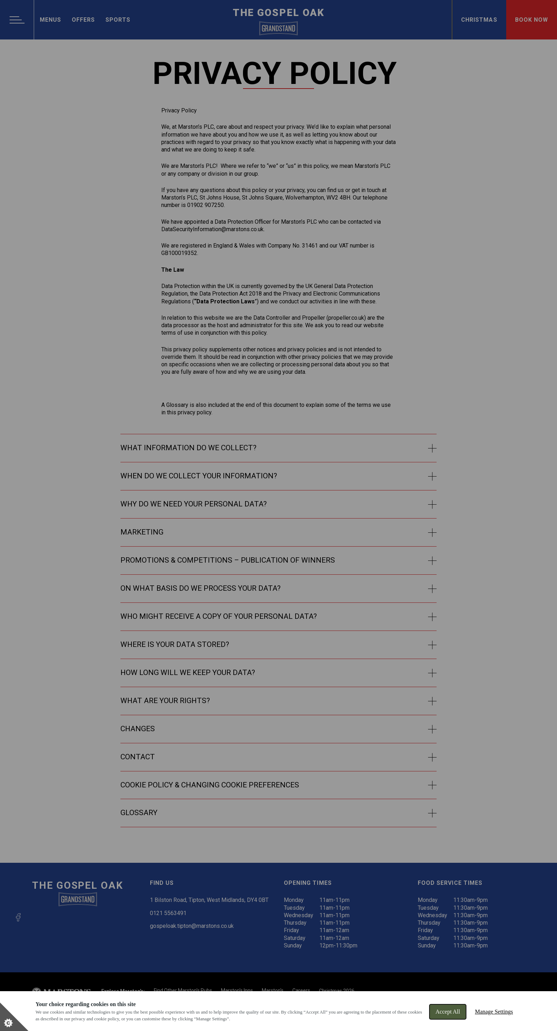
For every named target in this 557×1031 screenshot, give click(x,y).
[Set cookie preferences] (14, 1017)
